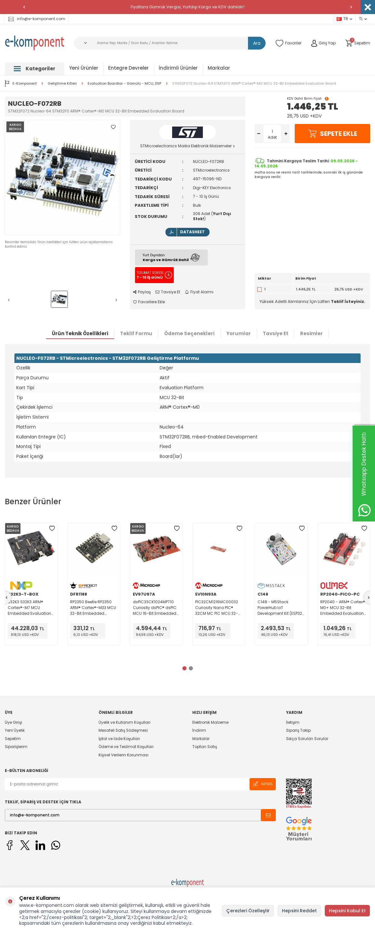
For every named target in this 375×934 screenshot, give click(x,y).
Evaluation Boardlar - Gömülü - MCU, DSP (124, 83)
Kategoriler (34, 68)
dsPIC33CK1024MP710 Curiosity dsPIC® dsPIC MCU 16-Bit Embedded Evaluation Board (155, 607)
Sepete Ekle (332, 133)
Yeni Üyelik (15, 730)
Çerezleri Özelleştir (248, 910)
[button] (24, 7)
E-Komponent (21, 83)
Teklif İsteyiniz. (348, 301)
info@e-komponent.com (36, 18)
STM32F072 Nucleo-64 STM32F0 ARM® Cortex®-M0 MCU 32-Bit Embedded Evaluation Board (254, 83)
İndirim (199, 730)
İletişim (292, 722)
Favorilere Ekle (149, 302)
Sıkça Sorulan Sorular (307, 738)
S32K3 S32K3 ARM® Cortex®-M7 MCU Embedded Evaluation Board (29, 607)
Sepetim (13, 738)
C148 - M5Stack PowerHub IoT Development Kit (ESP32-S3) (281, 607)
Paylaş (142, 292)
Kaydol (262, 784)
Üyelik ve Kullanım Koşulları (124, 722)
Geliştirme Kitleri (62, 83)
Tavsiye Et (168, 292)
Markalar (219, 68)
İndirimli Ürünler (178, 68)
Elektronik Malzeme (210, 722)
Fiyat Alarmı (199, 292)
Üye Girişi (13, 722)
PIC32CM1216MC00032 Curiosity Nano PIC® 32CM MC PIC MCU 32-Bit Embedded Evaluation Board (216, 607)
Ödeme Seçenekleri (189, 333)
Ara (256, 43)
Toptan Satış (204, 746)
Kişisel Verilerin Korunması (123, 755)
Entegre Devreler (128, 68)
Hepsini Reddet (299, 910)
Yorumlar (238, 333)
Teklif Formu (136, 333)
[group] (62, 177)
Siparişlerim (16, 746)
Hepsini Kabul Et (347, 910)
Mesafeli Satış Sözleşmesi (123, 730)
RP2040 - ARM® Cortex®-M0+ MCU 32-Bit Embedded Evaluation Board (343, 607)
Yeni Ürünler (83, 68)
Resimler (311, 333)
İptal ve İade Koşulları (119, 738)
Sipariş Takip (298, 730)
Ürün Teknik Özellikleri (80, 333)
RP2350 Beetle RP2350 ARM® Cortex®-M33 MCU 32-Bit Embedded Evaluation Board (93, 607)
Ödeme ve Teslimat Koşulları (126, 746)
